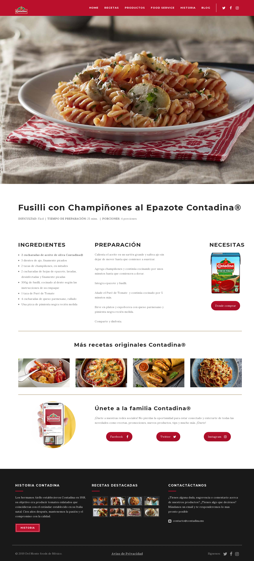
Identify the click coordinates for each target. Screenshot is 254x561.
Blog (205, 7)
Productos (135, 7)
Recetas (111, 7)
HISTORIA (28, 527)
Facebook (119, 436)
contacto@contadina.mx (188, 521)
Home (93, 7)
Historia (188, 7)
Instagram (217, 436)
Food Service (163, 7)
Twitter (168, 436)
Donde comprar (225, 305)
